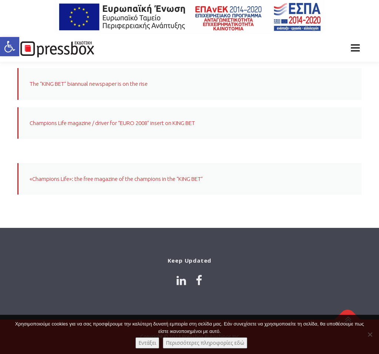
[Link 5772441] (189, 17)
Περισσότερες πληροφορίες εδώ (205, 342)
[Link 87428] (199, 280)
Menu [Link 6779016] (355, 48)
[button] (9, 46)
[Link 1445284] (56, 48)
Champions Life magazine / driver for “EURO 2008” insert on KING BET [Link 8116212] (112, 123)
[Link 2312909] (181, 280)
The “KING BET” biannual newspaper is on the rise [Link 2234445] (89, 84)
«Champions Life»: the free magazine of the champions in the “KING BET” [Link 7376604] (116, 179)
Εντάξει (147, 342)
